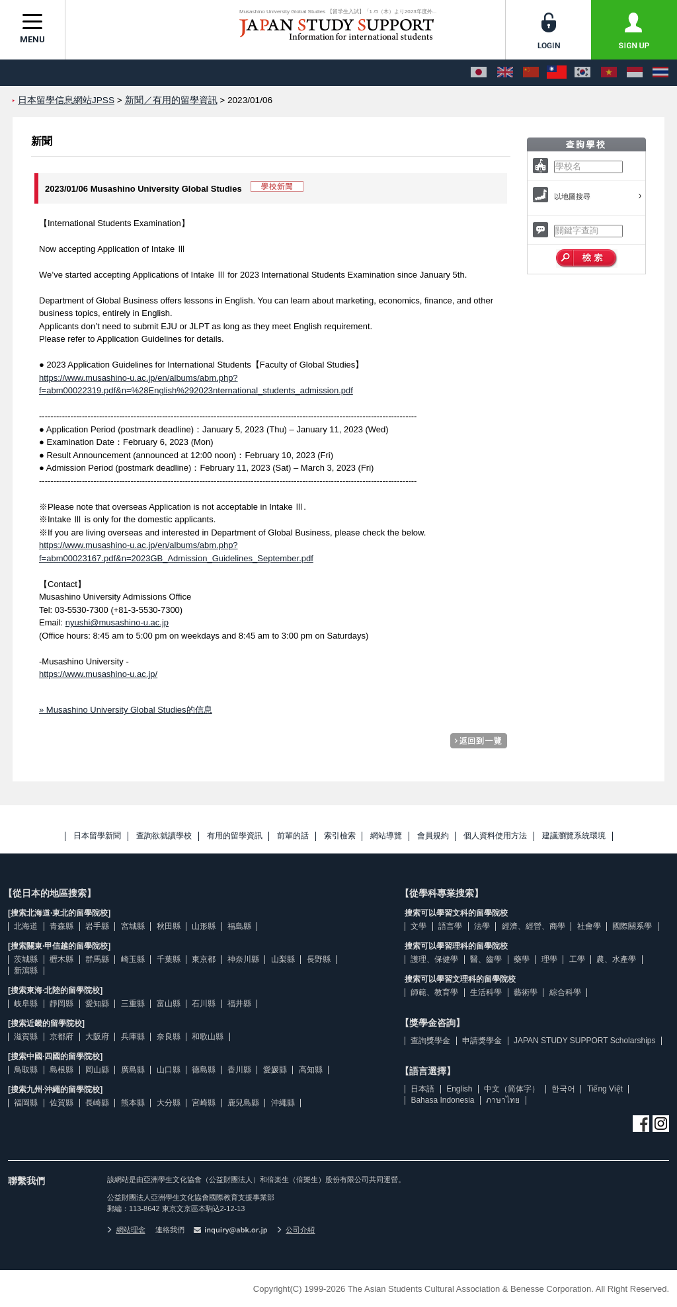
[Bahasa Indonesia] (635, 72)
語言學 (450, 926)
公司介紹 (296, 1230)
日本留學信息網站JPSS (66, 100)
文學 (418, 926)
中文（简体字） (511, 1088)
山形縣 (204, 926)
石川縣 (204, 1003)
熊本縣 (133, 1102)
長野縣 (319, 959)
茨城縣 (26, 959)
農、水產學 (616, 959)
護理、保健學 (434, 959)
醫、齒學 (486, 959)
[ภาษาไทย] (660, 72)
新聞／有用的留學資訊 (171, 100)
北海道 (26, 926)
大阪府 (97, 1036)
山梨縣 (283, 959)
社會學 (589, 926)
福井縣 (239, 1003)
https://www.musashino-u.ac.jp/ (98, 674)
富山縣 (168, 1003)
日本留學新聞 (97, 836)
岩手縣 (97, 926)
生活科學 (486, 992)
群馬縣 (97, 959)
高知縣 (311, 1069)
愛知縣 (97, 1003)
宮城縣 (133, 926)
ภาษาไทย (503, 1100)
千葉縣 (168, 959)
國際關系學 (632, 926)
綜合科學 (565, 992)
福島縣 (239, 926)
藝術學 (526, 992)
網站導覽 (386, 836)
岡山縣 (97, 1069)
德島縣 (204, 1069)
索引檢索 (340, 836)
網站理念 (126, 1230)
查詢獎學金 (430, 1040)
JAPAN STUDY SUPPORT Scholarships (585, 1040)
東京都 (204, 959)
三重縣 (133, 1003)
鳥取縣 (26, 1069)
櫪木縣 (61, 959)
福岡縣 (26, 1102)
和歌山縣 (207, 1036)
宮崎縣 (204, 1102)
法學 (482, 926)
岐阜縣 (26, 1003)
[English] (505, 72)
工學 (577, 959)
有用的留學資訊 (234, 836)
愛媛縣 (275, 1069)
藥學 (522, 959)
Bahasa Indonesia (442, 1100)
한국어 (563, 1088)
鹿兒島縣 (243, 1102)
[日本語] (479, 72)
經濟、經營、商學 (533, 926)
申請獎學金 (482, 1040)
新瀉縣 (26, 970)
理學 (549, 959)
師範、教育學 (434, 992)
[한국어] (582, 72)
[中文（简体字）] (531, 72)
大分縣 (168, 1102)
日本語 (422, 1088)
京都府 (61, 1036)
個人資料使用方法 (495, 836)
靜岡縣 (61, 1003)
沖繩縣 (283, 1102)
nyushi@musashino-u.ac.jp (117, 622)
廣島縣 (133, 1069)
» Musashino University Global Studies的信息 (125, 710)
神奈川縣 (243, 959)
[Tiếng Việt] (609, 72)
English (459, 1088)
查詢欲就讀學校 (164, 836)
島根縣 (61, 1069)
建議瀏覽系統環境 (574, 836)
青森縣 (61, 926)
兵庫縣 (133, 1036)
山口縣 (168, 1069)
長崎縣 (97, 1102)
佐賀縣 (61, 1102)
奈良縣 (168, 1036)
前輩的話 (293, 836)
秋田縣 (168, 926)
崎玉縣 (133, 959)
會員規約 (433, 836)
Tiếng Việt (605, 1088)
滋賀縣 (26, 1036)
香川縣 (239, 1069)
